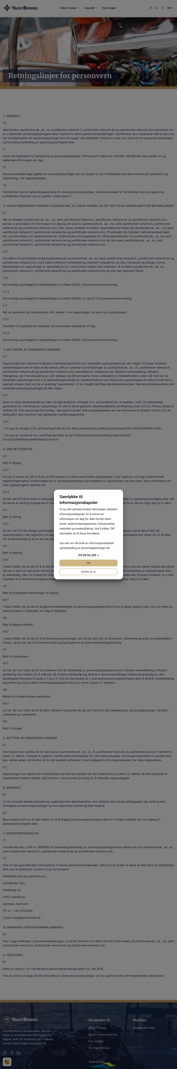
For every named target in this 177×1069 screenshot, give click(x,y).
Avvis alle (88, 571)
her (108, 548)
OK (88, 563)
